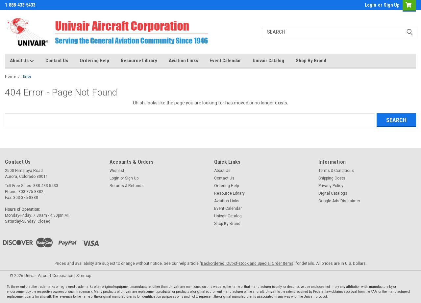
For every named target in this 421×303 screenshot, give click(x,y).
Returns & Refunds (127, 185)
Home (10, 76)
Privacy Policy (330, 185)
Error (27, 76)
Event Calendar (225, 61)
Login (370, 5)
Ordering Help (94, 61)
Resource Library (139, 61)
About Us (22, 61)
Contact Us (56, 61)
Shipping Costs (331, 178)
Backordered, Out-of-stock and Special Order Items (247, 263)
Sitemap (83, 275)
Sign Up (391, 5)
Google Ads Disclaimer (339, 201)
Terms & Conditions (336, 170)
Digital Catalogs (332, 193)
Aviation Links (183, 61)
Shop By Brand (311, 61)
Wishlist (117, 170)
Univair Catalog (268, 61)
